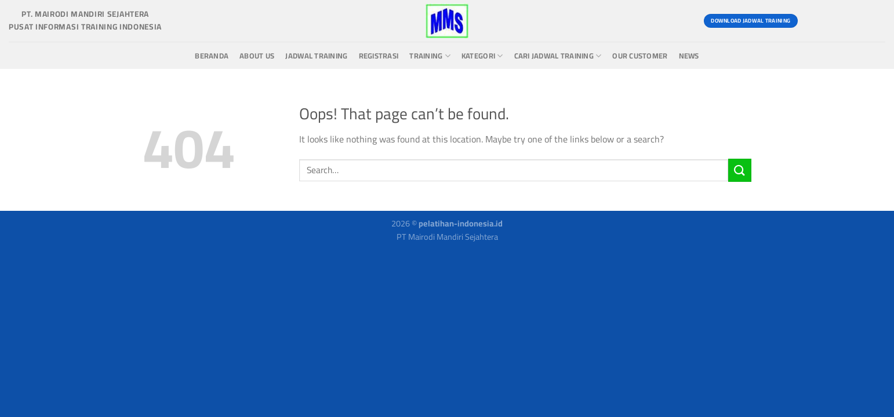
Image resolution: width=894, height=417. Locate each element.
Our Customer (639, 56)
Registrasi (379, 56)
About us (256, 56)
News (689, 56)
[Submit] (739, 170)
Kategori (482, 55)
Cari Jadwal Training (558, 55)
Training (429, 55)
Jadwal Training (316, 56)
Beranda (211, 56)
